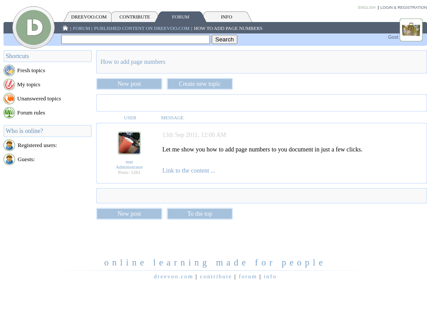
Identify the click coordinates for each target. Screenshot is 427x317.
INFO (226, 16)
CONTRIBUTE (135, 16)
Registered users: (37, 145)
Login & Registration (403, 7)
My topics (28, 84)
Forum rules (31, 112)
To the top (200, 213)
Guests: (26, 159)
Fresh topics (31, 70)
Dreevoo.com (88, 16)
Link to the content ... (188, 170)
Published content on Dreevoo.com (141, 28)
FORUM (180, 16)
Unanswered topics (39, 98)
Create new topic (200, 84)
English (367, 7)
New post (129, 84)
